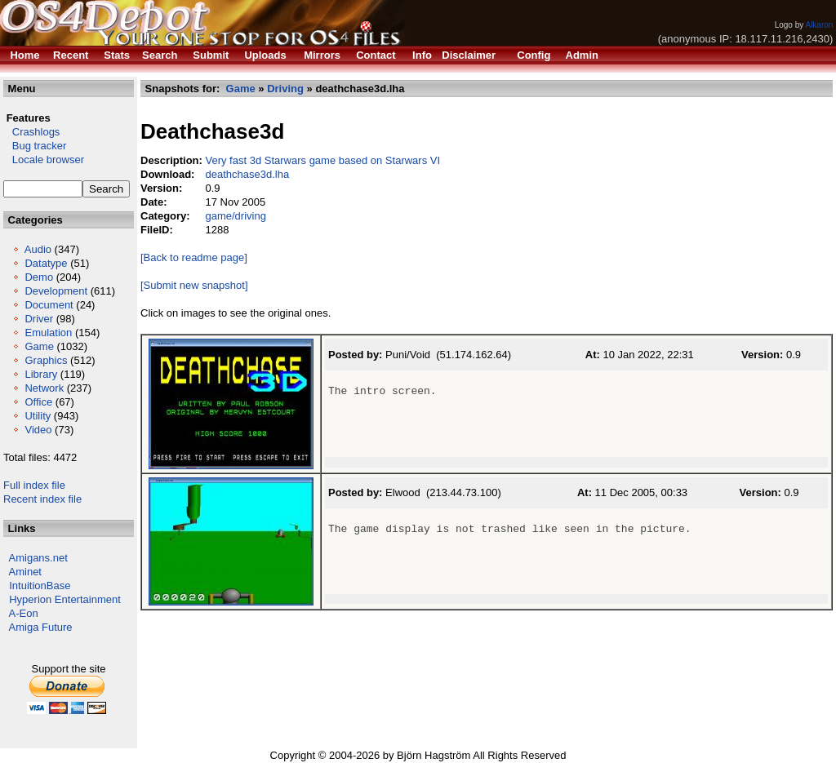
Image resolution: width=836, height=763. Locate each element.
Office (38, 402)
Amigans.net (38, 558)
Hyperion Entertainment (65, 599)
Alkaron (819, 24)
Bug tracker (34, 146)
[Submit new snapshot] (194, 285)
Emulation (48, 332)
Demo (38, 277)
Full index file (34, 485)
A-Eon (23, 613)
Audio (37, 249)
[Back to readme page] (193, 257)
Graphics (45, 360)
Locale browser (43, 159)
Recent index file (42, 499)
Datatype (45, 263)
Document (48, 305)
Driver (38, 319)
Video (37, 430)
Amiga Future (41, 627)
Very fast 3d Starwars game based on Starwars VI (322, 160)
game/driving (235, 216)
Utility (37, 416)
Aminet (25, 572)
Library (40, 374)
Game (38, 346)
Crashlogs (31, 132)
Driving (285, 88)
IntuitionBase (39, 585)
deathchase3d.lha (247, 174)
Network (44, 388)
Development (55, 291)
